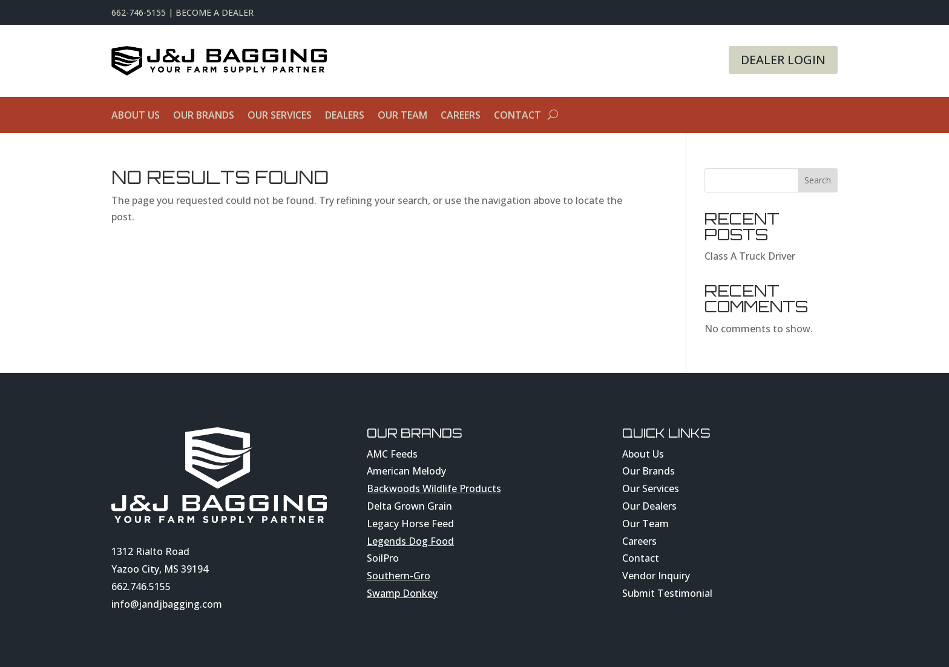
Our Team (402, 116)
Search (817, 180)
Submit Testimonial (667, 593)
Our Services (280, 116)
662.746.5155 (141, 586)
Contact (517, 116)
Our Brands (203, 116)
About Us (135, 116)
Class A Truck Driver (749, 256)
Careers (461, 116)
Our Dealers (649, 506)
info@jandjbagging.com (166, 604)
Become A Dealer (215, 12)
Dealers (344, 116)
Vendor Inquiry (656, 575)
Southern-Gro (398, 575)
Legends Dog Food (410, 541)
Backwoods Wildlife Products (434, 488)
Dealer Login (783, 59)
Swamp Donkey (402, 593)
